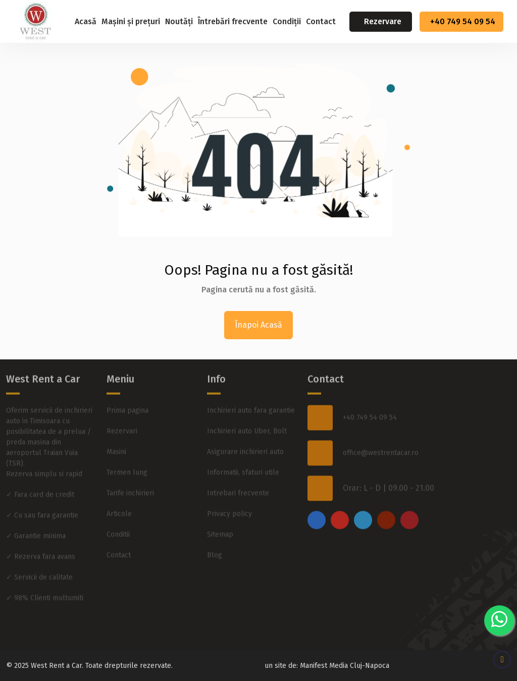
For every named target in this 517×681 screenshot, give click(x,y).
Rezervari (122, 414)
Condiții (287, 21)
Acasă (85, 21)
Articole (119, 497)
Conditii (118, 518)
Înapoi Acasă (258, 325)
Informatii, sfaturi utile (243, 456)
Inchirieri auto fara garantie (251, 394)
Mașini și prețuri (130, 21)
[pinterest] (409, 503)
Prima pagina (127, 394)
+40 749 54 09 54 (462, 21)
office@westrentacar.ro (381, 436)
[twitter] (363, 503)
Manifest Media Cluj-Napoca (344, 665)
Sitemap (220, 518)
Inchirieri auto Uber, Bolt (247, 414)
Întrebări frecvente (233, 21)
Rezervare (382, 21)
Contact (321, 21)
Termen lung (127, 456)
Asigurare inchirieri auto (245, 435)
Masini (116, 435)
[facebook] (316, 503)
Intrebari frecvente (238, 476)
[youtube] (386, 503)
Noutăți (179, 21)
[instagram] (340, 503)
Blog (214, 538)
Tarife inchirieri (130, 476)
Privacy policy (229, 497)
